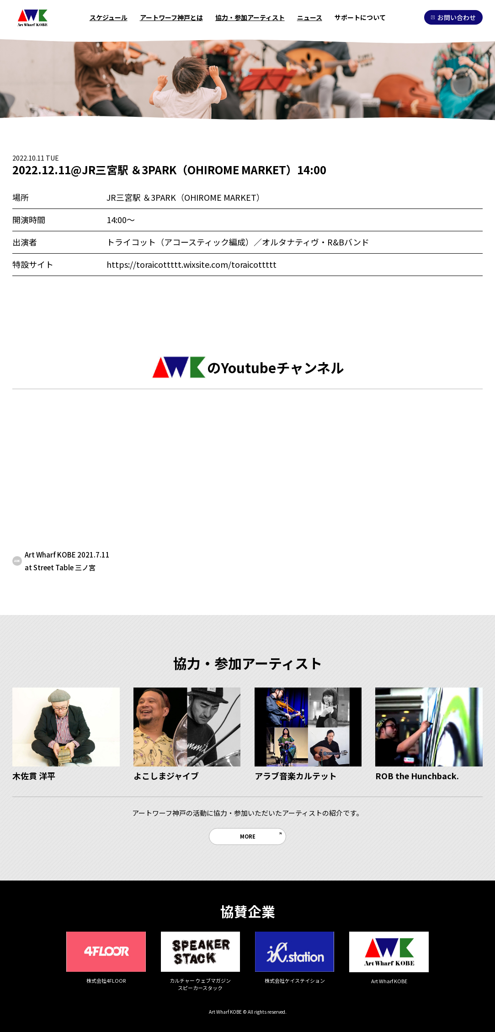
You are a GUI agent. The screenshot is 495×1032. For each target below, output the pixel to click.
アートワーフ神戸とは (171, 17)
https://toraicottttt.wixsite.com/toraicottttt (191, 264)
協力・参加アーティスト (250, 17)
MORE (247, 836)
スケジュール (109, 17)
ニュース (309, 17)
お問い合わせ (453, 17)
